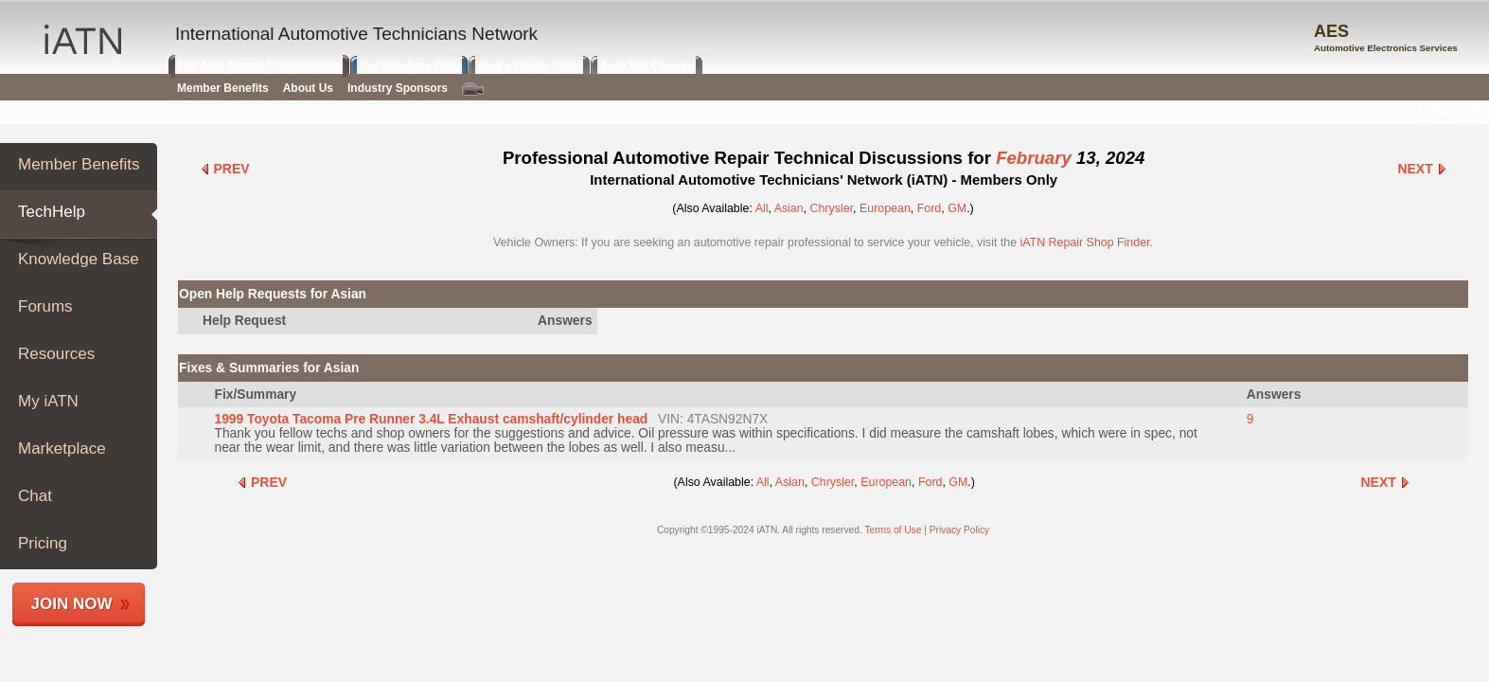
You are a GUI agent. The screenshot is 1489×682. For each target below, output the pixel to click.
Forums (45, 306)
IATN (82, 39)
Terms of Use (892, 530)
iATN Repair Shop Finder (1085, 242)
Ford (929, 208)
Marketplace (62, 449)
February (1034, 158)
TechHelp (51, 212)
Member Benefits (79, 164)
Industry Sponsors (397, 88)
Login (1434, 111)
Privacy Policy (959, 530)
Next (1421, 168)
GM (957, 208)
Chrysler (832, 208)
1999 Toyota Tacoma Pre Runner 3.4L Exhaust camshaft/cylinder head (430, 419)
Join (1469, 111)
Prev (225, 168)
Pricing (42, 543)
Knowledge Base (78, 259)
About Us (308, 88)
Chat (35, 496)
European (885, 208)
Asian (789, 208)
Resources (56, 354)
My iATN (48, 401)
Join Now (72, 604)
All (762, 208)
